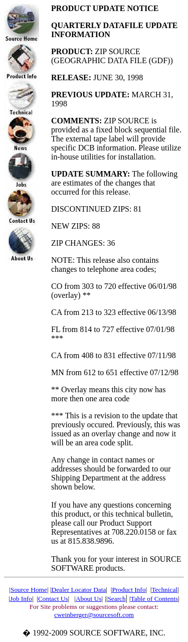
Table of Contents (154, 598)
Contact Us (53, 598)
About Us (88, 598)
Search (116, 598)
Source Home (29, 589)
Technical (164, 589)
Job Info (21, 598)
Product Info (128, 589)
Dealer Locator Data (79, 589)
